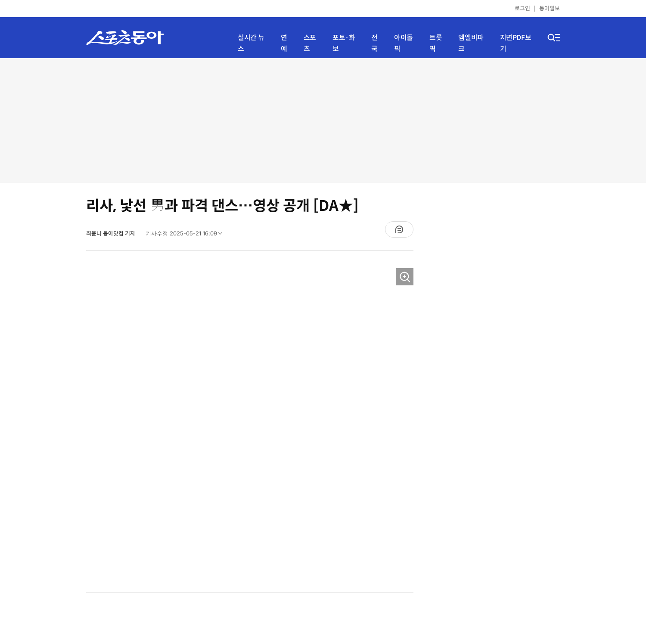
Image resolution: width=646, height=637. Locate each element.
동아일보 (549, 8)
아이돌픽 (403, 43)
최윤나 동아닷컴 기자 (111, 233)
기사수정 (186, 235)
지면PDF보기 (515, 43)
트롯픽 (435, 43)
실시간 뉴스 (251, 43)
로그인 (522, 8)
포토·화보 (343, 43)
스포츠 (310, 43)
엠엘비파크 (470, 43)
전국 (374, 43)
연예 (284, 43)
